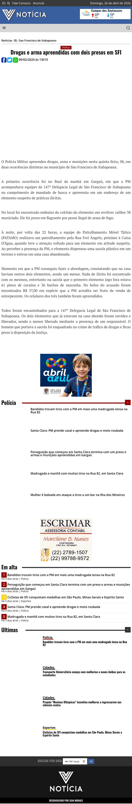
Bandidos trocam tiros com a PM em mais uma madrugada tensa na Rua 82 (79, 410)
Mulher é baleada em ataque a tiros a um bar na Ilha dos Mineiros (78, 495)
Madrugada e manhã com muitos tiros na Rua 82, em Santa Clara (77, 473)
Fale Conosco (21, 3)
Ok (91, 762)
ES (4, 3)
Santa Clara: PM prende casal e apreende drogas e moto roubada (77, 431)
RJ (8, 3)
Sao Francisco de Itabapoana (37, 40)
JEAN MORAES (76, 801)
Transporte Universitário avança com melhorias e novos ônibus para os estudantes (84, 673)
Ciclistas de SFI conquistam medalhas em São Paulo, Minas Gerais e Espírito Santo (65, 597)
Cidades (48, 667)
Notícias (6, 40)
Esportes (49, 728)
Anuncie (38, 3)
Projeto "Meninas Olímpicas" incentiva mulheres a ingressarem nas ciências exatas (82, 703)
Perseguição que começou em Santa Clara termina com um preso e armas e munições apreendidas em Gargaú (78, 453)
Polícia (48, 637)
